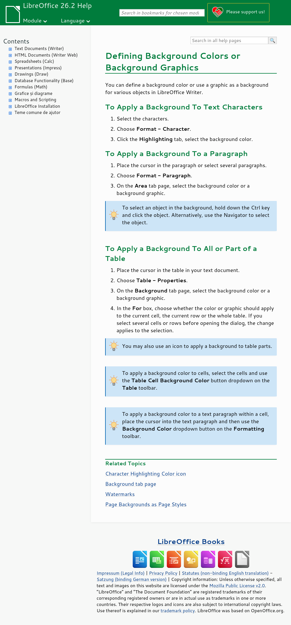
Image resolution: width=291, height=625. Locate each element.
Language (73, 20)
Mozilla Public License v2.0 (237, 585)
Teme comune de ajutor (37, 112)
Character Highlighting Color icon (145, 473)
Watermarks (120, 494)
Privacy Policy (163, 573)
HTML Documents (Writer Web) (46, 55)
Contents (16, 41)
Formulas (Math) (30, 87)
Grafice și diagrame (33, 93)
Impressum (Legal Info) (121, 573)
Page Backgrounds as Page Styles (145, 504)
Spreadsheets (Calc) (34, 61)
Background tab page (130, 483)
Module (32, 20)
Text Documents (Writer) (39, 48)
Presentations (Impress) (38, 68)
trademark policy (178, 610)
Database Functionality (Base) (44, 81)
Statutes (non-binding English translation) (225, 573)
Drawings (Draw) (31, 74)
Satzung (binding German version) (132, 579)
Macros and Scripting (35, 100)
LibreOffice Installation (37, 106)
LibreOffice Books (191, 541)
